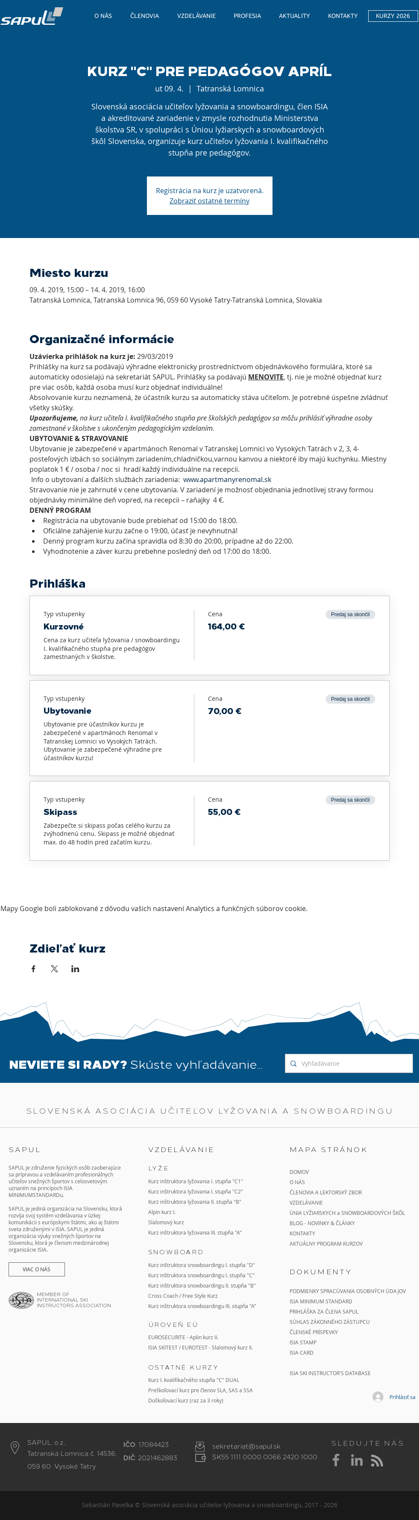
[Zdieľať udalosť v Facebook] (33, 968)
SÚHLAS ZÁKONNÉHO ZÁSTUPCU (330, 1321)
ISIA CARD (302, 1352)
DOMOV (299, 1171)
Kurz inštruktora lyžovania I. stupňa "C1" (195, 1181)
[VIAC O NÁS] (37, 1269)
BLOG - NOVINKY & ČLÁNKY (322, 1223)
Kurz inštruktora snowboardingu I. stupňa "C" (201, 1275)
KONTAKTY (302, 1233)
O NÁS (297, 1182)
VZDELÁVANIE (306, 1202)
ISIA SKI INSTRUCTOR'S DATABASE (330, 1373)
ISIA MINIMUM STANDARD (321, 1301)
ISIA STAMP (303, 1342)
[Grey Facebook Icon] (336, 1460)
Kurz (154, 1201)
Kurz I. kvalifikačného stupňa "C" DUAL (193, 1379)
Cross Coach (163, 1295)
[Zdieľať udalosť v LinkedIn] (75, 968)
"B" (251, 1285)
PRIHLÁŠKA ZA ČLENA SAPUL (324, 1311)
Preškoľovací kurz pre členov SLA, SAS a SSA (200, 1390)
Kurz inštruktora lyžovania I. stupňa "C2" (195, 1191)
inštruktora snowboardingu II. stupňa (203, 1285)
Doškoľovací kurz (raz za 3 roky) (185, 1400)
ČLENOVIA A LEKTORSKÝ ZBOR (326, 1192)
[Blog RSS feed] (377, 1461)
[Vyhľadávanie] (348, 1063)
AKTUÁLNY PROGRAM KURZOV (326, 1243)
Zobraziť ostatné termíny (209, 201)
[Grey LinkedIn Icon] (357, 1460)
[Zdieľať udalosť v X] (54, 968)
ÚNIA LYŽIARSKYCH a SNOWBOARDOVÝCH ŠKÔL (348, 1212)
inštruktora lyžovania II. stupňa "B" (200, 1201)
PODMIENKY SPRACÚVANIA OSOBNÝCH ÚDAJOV (348, 1291)
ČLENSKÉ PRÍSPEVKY (314, 1332)
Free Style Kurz (200, 1295)
